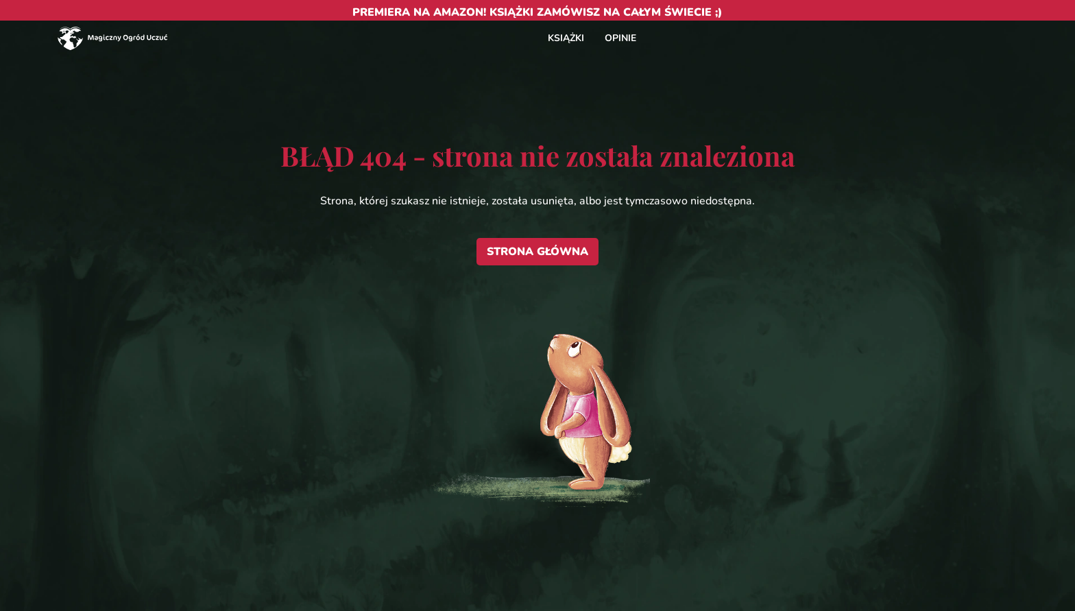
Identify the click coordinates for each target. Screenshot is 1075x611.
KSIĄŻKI (566, 38)
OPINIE (620, 38)
